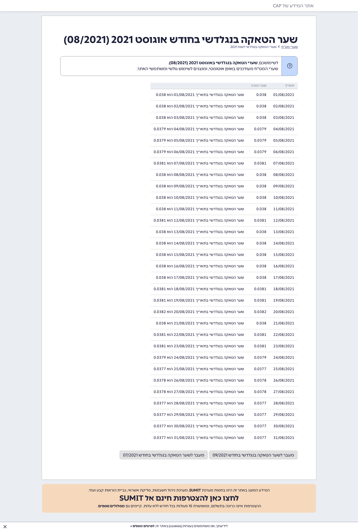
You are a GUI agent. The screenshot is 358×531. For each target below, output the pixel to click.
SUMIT (195, 490)
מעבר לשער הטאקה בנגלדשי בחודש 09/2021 (253, 455)
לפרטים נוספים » (142, 526)
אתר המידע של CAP (293, 5)
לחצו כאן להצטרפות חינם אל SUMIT (179, 498)
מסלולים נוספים (111, 506)
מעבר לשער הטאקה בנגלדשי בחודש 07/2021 (163, 455)
